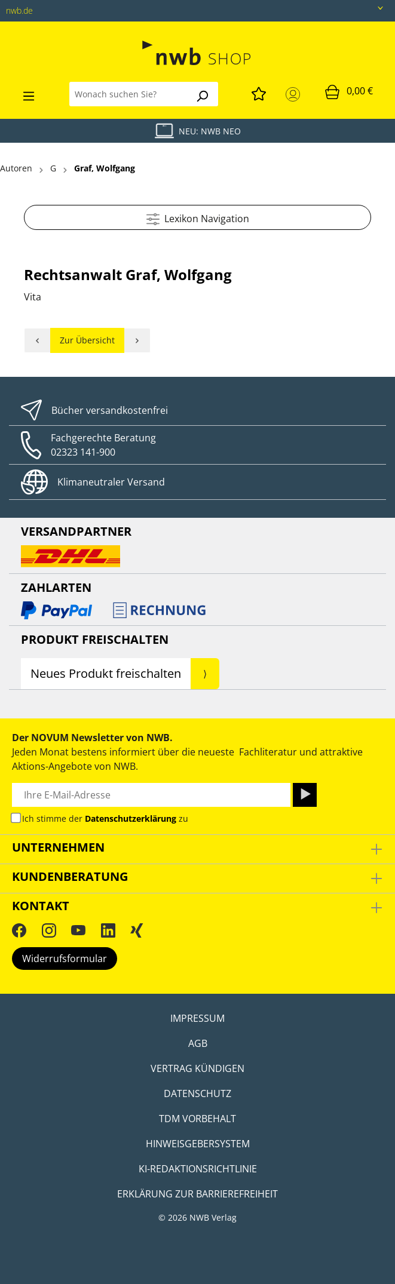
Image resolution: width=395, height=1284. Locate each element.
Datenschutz (197, 1093)
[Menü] (28, 94)
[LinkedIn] (108, 930)
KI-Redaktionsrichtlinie (198, 1168)
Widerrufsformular (64, 958)
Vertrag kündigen (197, 1068)
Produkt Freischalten (95, 639)
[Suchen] (202, 94)
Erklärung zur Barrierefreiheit (197, 1193)
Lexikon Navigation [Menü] (197, 217)
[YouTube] (78, 930)
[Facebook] (19, 930)
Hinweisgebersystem (198, 1143)
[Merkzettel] (258, 92)
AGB (197, 1043)
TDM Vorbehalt (197, 1118)
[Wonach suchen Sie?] (127, 94)
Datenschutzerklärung (130, 818)
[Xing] (136, 930)
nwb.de (19, 10)
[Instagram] (49, 930)
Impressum (197, 1018)
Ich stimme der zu (105, 818)
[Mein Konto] (295, 94)
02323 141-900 (83, 452)
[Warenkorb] (349, 91)
